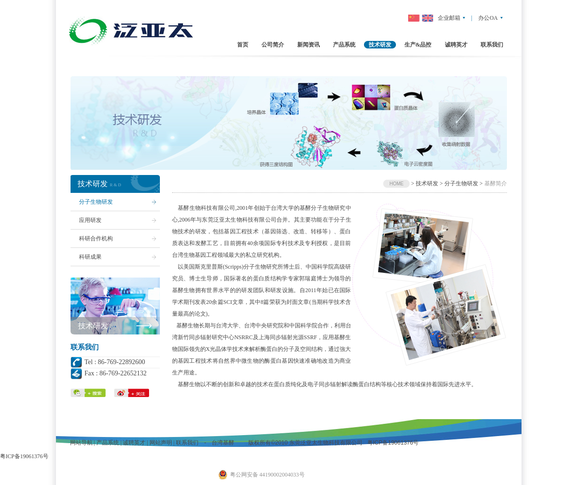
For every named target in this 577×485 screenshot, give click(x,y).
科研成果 (90, 257)
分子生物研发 (96, 202)
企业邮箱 (449, 18)
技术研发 (93, 326)
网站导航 (81, 442)
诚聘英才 (134, 442)
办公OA (488, 18)
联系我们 (187, 442)
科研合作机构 (96, 238)
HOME (396, 183)
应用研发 (90, 220)
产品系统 (107, 442)
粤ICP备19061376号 (392, 442)
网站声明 (161, 442)
